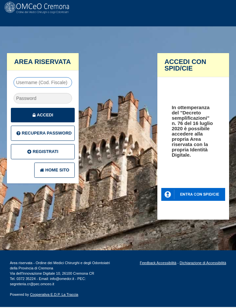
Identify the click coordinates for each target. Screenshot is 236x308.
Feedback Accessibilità (158, 263)
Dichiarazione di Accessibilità (203, 263)
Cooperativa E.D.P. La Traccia (54, 294)
